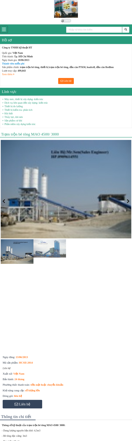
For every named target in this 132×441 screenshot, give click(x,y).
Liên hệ (66, 81)
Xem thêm (8, 74)
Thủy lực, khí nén (13, 117)
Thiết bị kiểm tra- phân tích (18, 110)
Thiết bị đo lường (13, 106)
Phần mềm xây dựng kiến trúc (20, 124)
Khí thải (8, 113)
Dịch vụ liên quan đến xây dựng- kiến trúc (26, 102)
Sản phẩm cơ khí (13, 120)
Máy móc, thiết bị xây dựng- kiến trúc (23, 99)
